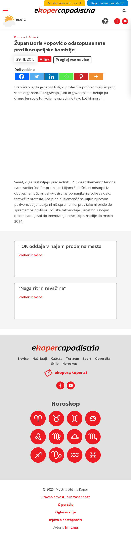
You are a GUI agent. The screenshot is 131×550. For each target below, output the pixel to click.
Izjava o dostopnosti (65, 520)
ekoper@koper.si (71, 372)
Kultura (56, 358)
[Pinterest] (81, 76)
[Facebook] (22, 76)
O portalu (65, 504)
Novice (23, 358)
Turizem (72, 358)
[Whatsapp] (66, 76)
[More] (96, 76)
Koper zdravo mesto (107, 3)
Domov (19, 37)
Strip (55, 363)
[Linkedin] (51, 76)
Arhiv (32, 37)
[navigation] (65, 14)
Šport (87, 358)
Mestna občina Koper (64, 3)
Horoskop (69, 363)
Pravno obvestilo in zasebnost (65, 497)
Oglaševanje (65, 512)
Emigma (71, 527)
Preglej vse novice (72, 60)
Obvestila (102, 358)
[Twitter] (37, 76)
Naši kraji (40, 358)
